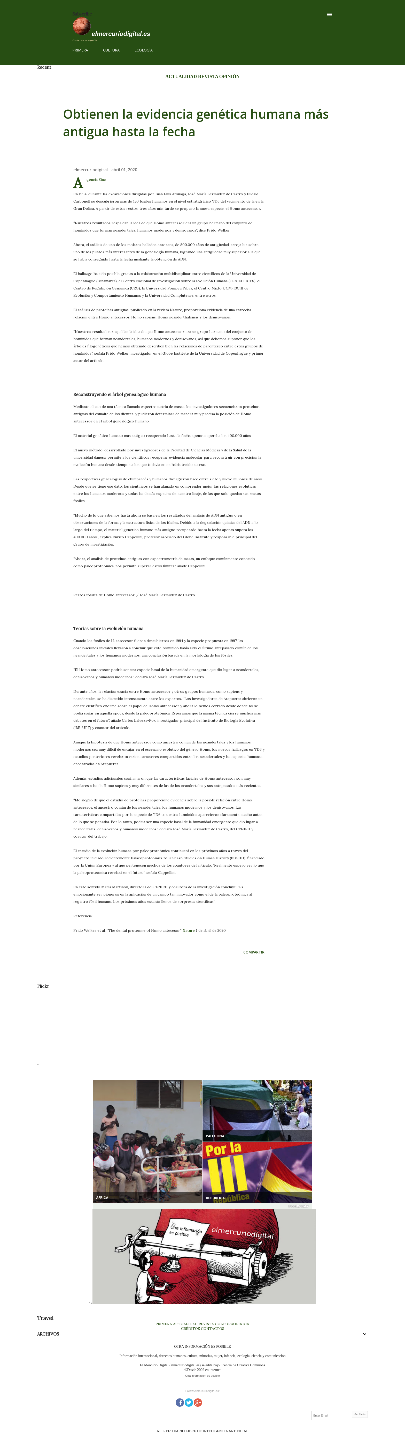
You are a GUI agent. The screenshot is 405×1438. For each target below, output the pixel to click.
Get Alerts (359, 1414)
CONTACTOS (212, 1328)
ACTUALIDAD (181, 76)
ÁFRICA (102, 1197)
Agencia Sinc (96, 179)
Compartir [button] (253, 952)
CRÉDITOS (190, 1328)
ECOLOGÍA (144, 50)
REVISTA (208, 76)
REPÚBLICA (215, 1198)
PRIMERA (80, 50)
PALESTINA (215, 1136)
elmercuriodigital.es (121, 33)
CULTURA (111, 50)
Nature (189, 930)
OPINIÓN (229, 76)
